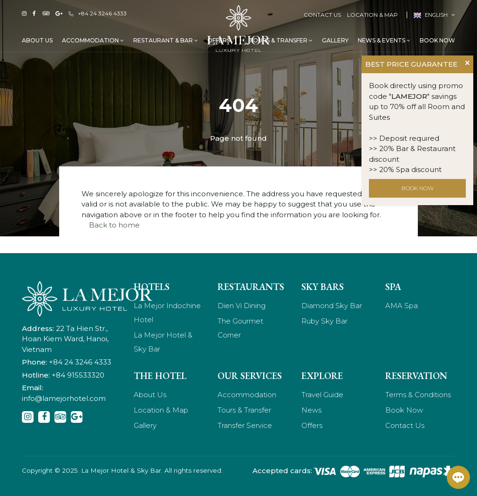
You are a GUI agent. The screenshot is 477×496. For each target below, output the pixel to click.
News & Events (384, 40)
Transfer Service (245, 425)
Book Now (437, 40)
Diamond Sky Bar (331, 305)
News (311, 410)
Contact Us (322, 14)
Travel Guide (322, 394)
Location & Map (372, 14)
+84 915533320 (78, 375)
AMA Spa (401, 305)
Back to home (114, 224)
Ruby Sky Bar (324, 321)
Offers (311, 425)
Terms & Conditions (418, 394)
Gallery (335, 40)
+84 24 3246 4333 (97, 13)
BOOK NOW (418, 188)
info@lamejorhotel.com (64, 398)
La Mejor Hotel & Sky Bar (163, 342)
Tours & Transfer (281, 40)
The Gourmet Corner (240, 328)
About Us (37, 40)
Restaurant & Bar (165, 40)
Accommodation (93, 40)
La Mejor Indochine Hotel (167, 312)
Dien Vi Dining (242, 305)
